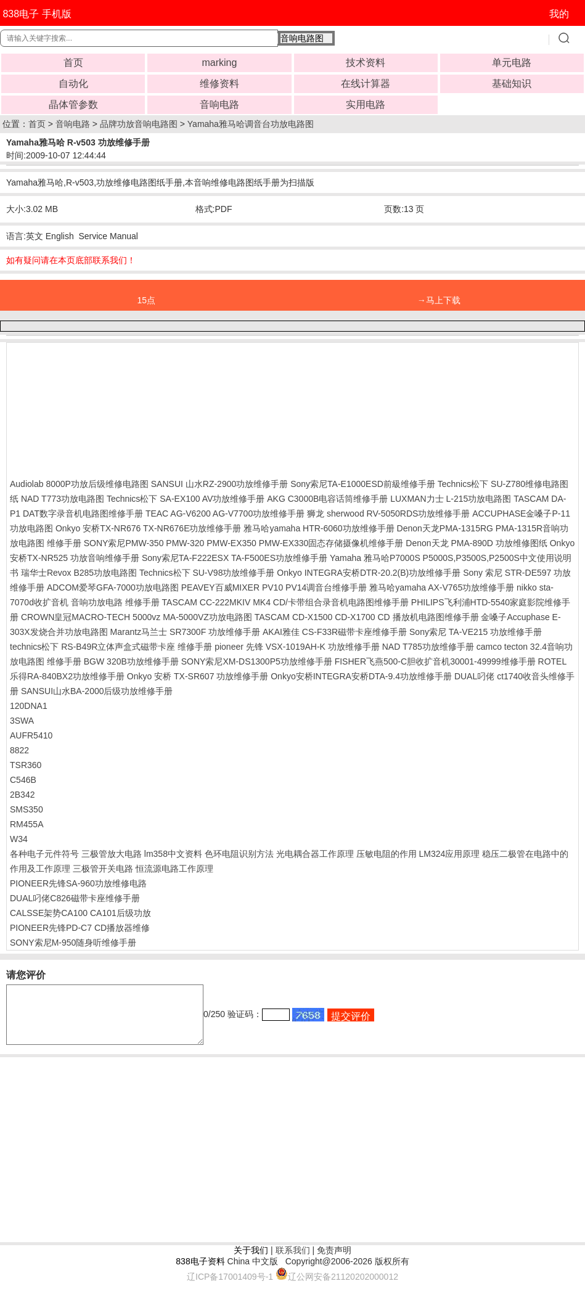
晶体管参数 (73, 104)
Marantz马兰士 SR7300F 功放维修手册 (185, 632)
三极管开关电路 (103, 869)
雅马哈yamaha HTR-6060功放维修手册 (318, 528)
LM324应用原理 (449, 854)
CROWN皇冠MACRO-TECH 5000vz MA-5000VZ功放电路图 (136, 617)
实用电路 (365, 104)
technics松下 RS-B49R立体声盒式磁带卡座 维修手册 (111, 647)
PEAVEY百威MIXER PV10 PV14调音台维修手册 (274, 587)
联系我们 (293, 1261)
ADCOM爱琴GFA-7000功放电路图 (113, 587)
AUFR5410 (31, 735)
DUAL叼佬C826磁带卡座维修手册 (75, 898)
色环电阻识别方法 (239, 854)
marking (219, 62)
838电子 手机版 (36, 14)
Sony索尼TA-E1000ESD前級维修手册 (362, 484)
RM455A (26, 824)
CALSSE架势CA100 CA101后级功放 (80, 913)
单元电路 (511, 62)
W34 (19, 839)
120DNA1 (28, 706)
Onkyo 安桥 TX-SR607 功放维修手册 (198, 676)
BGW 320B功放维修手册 (131, 661)
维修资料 (219, 83)
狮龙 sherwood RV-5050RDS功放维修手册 (388, 513)
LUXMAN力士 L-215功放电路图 (450, 499)
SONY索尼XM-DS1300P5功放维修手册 (256, 661)
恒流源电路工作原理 (174, 869)
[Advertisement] (108, 407)
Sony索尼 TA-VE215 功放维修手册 (475, 632)
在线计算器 (365, 83)
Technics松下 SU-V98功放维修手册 (206, 573)
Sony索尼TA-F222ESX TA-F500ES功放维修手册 (234, 558)
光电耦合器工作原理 (315, 854)
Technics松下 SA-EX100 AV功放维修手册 (185, 499)
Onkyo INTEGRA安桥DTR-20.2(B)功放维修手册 (368, 573)
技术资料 (365, 62)
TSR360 (25, 765)
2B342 (22, 795)
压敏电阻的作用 (386, 854)
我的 (559, 14)
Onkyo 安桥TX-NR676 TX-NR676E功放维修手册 (148, 528)
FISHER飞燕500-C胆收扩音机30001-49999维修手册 (435, 661)
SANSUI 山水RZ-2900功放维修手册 (219, 484)
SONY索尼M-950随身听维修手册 (73, 942)
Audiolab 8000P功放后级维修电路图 (79, 484)
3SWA (22, 721)
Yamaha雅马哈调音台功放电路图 (250, 124)
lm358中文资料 (173, 854)
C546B (23, 780)
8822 (19, 750)
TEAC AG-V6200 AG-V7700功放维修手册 (225, 513)
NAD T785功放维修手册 (428, 647)
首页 (73, 62)
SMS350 (26, 809)
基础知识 (511, 83)
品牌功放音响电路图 (139, 124)
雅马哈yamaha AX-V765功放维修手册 (441, 587)
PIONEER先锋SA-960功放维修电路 (78, 883)
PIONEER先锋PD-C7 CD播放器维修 (80, 928)
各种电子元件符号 (44, 854)
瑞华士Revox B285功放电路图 (79, 573)
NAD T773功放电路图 (62, 499)
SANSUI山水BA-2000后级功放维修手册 (97, 691)
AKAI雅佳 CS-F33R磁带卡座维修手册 (335, 632)
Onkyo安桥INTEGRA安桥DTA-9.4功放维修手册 (361, 676)
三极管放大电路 (111, 854)
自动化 (73, 83)
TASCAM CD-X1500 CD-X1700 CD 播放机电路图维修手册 (367, 617)
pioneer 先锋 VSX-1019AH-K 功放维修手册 (297, 647)
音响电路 (219, 104)
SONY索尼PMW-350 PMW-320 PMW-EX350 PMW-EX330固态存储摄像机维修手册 (244, 543)
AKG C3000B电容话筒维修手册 (327, 499)
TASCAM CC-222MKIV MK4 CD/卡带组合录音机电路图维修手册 (285, 602)
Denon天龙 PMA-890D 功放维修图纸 (476, 543)
